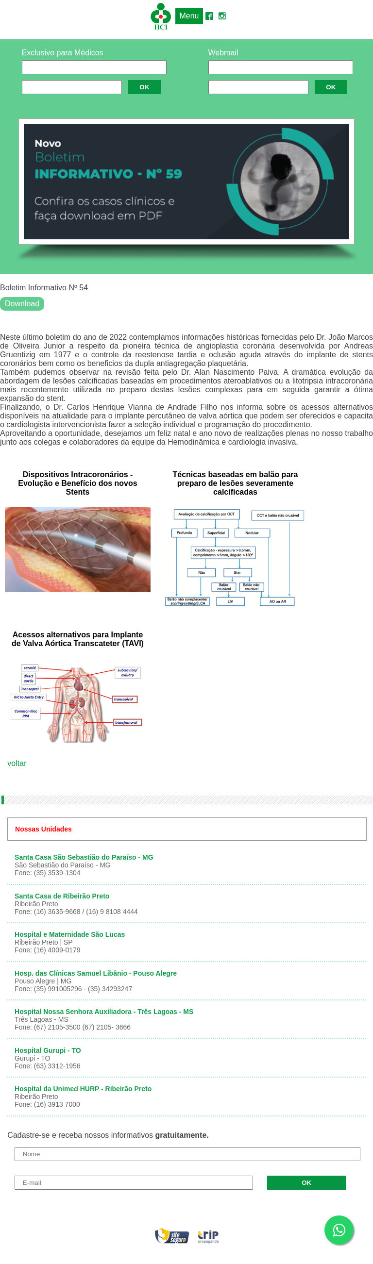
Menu (189, 16)
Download (22, 303)
